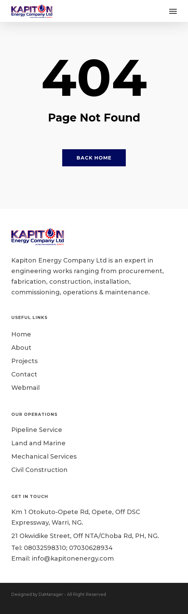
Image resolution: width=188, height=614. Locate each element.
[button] (173, 11)
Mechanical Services (44, 456)
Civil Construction (39, 470)
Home (21, 334)
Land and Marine (38, 443)
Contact (24, 374)
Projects (24, 361)
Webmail (25, 388)
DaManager (51, 594)
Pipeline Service (36, 430)
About (21, 347)
